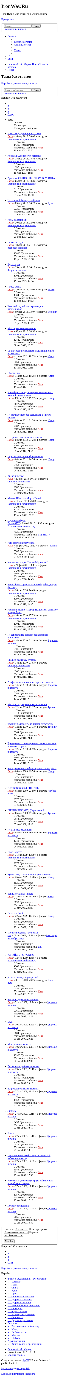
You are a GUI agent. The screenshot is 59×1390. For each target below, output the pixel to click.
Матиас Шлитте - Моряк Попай (24, 498)
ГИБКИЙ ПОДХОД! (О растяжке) (26, 810)
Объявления (14, 373)
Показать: (16, 1229)
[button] (11, 114)
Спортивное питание (19, 481)
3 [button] (8, 108)
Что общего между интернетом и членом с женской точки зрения (30, 394)
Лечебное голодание (18, 1205)
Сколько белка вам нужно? (22, 660)
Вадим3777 (14, 523)
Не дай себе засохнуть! (20, 829)
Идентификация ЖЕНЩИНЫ (23, 788)
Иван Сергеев (15, 852)
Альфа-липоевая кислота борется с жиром (30, 682)
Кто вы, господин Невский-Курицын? (28, 562)
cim (9, 935)
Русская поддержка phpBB (15, 1368)
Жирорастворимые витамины (23, 1088)
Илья (10, 331)
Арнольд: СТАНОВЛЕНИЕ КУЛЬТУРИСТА (31, 178)
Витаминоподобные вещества (23, 1066)
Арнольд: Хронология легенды (24, 155)
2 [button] (8, 106)
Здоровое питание (17, 247)
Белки (11, 1133)
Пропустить (7, 19)
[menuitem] (23, 41)
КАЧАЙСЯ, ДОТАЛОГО (21, 955)
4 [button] (8, 111)
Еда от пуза (14, 264)
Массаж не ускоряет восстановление (27, 704)
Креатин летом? (16, 476)
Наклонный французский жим (24, 200)
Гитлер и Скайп (16, 913)
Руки (50, 203)
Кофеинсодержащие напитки (23, 999)
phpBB (25, 1360)
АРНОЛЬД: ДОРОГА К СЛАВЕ (24, 133)
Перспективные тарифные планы (25, 456)
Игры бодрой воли (17, 219)
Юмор (51, 356)
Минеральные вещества (20, 1044)
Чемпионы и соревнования (22, 139)
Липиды (12, 1111)
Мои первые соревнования (22, 328)
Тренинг (52, 311)
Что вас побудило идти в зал (23, 932)
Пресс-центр (14, 286)
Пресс (51, 289)
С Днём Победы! (16, 520)
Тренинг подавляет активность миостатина (30, 724)
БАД (10, 1021)
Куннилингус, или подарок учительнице (29, 874)
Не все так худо (16, 242)
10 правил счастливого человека (25, 437)
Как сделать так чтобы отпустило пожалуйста (32, 768)
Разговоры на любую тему (22, 526)
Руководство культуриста (21, 542)
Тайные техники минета (20, 893)
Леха (10, 136)
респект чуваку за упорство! (23, 977)
